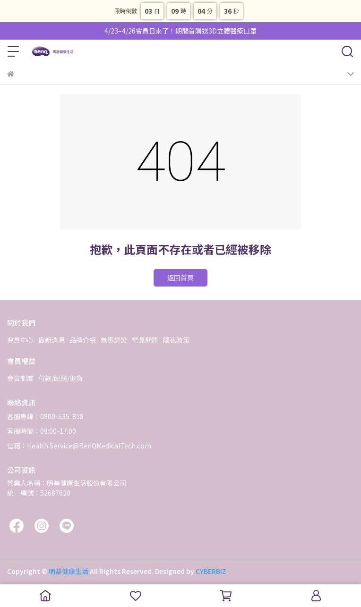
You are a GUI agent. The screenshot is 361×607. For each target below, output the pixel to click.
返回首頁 (180, 277)
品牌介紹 (82, 340)
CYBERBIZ (211, 571)
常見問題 (145, 340)
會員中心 (20, 340)
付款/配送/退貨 (60, 378)
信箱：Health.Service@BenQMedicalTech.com (79, 445)
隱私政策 (176, 340)
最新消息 (51, 340)
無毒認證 (114, 340)
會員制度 (20, 378)
